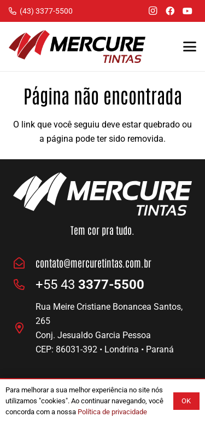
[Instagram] (152, 11)
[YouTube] (187, 11)
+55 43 (90, 284)
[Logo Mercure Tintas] (77, 46)
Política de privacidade (112, 412)
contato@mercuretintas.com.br (93, 262)
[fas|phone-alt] (24, 284)
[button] (189, 46)
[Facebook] (170, 11)
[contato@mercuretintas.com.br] (24, 263)
